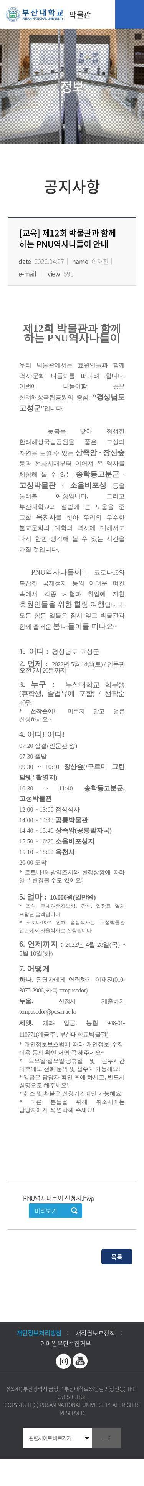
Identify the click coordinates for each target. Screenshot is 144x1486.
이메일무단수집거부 (65, 1343)
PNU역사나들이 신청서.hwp (58, 1198)
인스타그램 (63, 1361)
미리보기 (46, 1210)
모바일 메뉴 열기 (129, 14)
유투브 (80, 1361)
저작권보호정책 (95, 1332)
